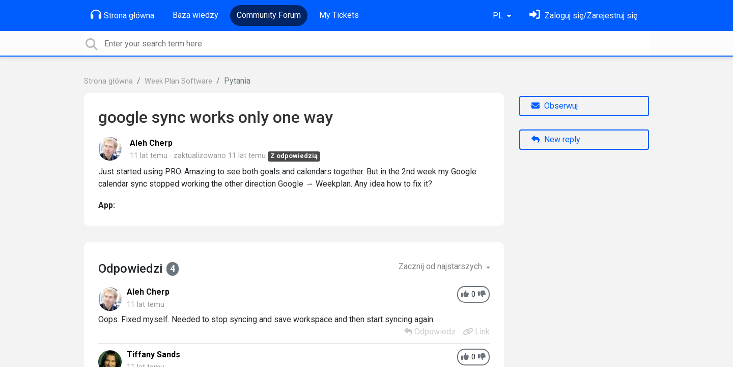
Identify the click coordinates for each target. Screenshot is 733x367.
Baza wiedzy (195, 15)
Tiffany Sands (153, 354)
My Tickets (339, 15)
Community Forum (269, 15)
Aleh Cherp (151, 143)
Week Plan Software (178, 81)
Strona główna (122, 14)
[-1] (482, 294)
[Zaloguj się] (583, 15)
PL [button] (499, 15)
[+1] (465, 294)
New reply (555, 139)
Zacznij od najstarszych (441, 266)
